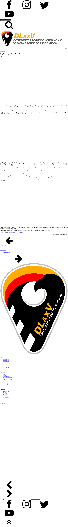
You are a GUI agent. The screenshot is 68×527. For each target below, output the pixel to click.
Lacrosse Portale (6, 361)
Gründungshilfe (6, 376)
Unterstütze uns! (3, 18)
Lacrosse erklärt (6, 359)
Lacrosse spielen (6, 360)
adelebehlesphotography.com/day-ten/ (15, 232)
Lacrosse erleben (6, 363)
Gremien (4, 395)
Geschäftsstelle (5, 378)
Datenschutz (37, 499)
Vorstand (4, 392)
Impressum (33, 499)
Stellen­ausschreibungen (7, 377)
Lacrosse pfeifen (6, 362)
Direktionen (5, 393)
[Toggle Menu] (66, 48)
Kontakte (13, 18)
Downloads (5, 375)
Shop (8, 18)
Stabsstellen (5, 394)
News (1, 56)
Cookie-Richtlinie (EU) (7, 379)
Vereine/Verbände (6, 391)
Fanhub (10, 18)
